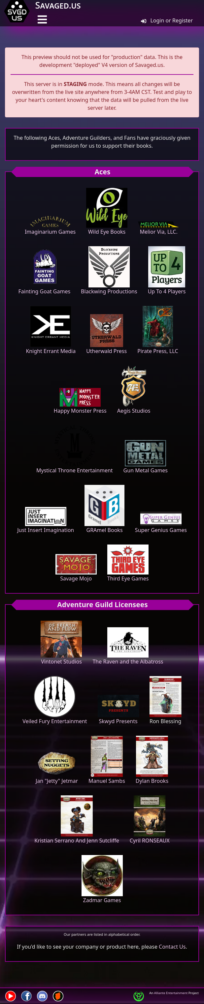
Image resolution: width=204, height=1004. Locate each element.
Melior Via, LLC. (158, 228)
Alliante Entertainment (170, 993)
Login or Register (167, 20)
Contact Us (172, 946)
